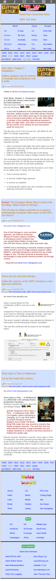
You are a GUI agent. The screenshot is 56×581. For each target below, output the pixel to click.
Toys (45, 35)
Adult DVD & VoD (13, 556)
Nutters (28, 504)
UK (6, 31)
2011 (17, 53)
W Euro (7, 35)
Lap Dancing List (41, 561)
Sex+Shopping (46, 508)
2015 (41, 53)
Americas (22, 44)
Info (33, 44)
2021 (22, 56)
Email (10, 504)
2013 (28, 53)
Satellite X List (40, 565)
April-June (17, 59)
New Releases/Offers (14, 565)
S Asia (20, 31)
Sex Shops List (40, 556)
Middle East (41, 524)
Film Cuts (44, 491)
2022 (28, 56)
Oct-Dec (36, 59)
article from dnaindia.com (17, 296)
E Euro (7, 40)
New (45, 40)
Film (33, 49)
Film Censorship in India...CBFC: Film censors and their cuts (30, 292)
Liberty (34, 40)
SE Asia (21, 35)
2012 (22, 53)
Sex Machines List (42, 570)
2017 (52, 53)
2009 (4, 53)
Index (10, 495)
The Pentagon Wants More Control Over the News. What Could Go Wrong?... (27, 203)
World (15, 26)
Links (10, 500)
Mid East (8, 44)
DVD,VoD (47, 31)
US (20, 49)
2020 (17, 56)
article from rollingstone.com (18, 226)
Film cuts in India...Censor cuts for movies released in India (29, 386)
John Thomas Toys (42, 574)
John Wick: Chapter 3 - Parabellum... (14, 69)
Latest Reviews (12, 570)
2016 (46, 53)
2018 (4, 56)
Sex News (47, 44)
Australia (21, 40)
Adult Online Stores (13, 561)
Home (34, 26)
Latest (35, 56)
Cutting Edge (45, 495)
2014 (35, 53)
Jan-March (6, 59)
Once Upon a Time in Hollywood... (19, 373)
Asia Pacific (41, 533)
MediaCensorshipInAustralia (23, 91)
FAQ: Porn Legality (13, 574)
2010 (11, 53)
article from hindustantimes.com (20, 391)
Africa (6, 49)
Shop (10, 508)
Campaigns (15, 537)
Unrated (47, 26)
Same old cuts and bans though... (19, 276)
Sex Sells (47, 49)
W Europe (28, 529)
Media (34, 35)
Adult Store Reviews (28, 551)
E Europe (28, 533)
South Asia (41, 529)
